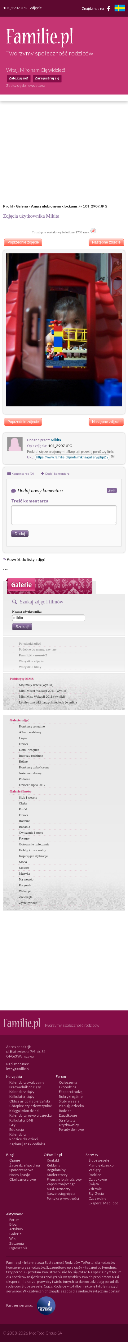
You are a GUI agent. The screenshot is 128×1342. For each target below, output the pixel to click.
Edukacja (16, 1129)
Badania (24, 826)
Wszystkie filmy (30, 667)
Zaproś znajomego (61, 1184)
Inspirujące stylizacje (33, 856)
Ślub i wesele (28, 797)
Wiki (12, 1238)
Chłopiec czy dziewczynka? (30, 1106)
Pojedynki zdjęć (30, 643)
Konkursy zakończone (34, 767)
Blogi (13, 1224)
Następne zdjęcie (106, 242)
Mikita (56, 439)
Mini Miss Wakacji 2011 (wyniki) (42, 696)
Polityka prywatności (63, 1198)
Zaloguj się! (18, 78)
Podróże (24, 779)
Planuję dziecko (71, 1106)
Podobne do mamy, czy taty (38, 649)
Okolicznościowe (22, 1179)
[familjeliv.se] (119, 9)
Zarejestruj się (47, 78)
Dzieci (23, 744)
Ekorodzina (68, 1087)
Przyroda (25, 885)
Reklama (53, 1165)
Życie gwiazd (28, 903)
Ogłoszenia (68, 1082)
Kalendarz (17, 1134)
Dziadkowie (68, 1115)
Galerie (15, 1234)
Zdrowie (95, 1189)
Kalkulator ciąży (21, 1096)
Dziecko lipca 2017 (32, 785)
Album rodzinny (30, 732)
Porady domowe (71, 1129)
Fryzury (24, 838)
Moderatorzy (57, 1175)
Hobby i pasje (19, 1175)
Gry (12, 1125)
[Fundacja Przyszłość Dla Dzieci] (44, 1305)
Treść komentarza (29, 500)
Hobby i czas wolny (32, 850)
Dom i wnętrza (29, 750)
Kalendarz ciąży (21, 1092)
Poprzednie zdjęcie (23, 242)
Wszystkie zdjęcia (31, 661)
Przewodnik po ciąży (25, 1087)
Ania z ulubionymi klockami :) (55, 206)
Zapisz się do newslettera (25, 85)
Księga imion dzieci (24, 1111)
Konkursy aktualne (32, 726)
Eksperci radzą (70, 1092)
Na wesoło (26, 879)
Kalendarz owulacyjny (26, 1082)
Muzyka (24, 873)
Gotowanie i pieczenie (34, 844)
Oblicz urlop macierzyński (29, 1101)
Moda (23, 862)
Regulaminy (56, 1170)
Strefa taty (67, 1120)
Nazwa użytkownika (27, 611)
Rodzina (24, 821)
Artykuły (16, 1229)
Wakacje (25, 891)
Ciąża (23, 738)
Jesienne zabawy (30, 773)
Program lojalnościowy (64, 1179)
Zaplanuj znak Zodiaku (27, 1144)
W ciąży (95, 1170)
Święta (94, 1184)
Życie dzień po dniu (24, 1165)
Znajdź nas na (97, 8)
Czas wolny (97, 1198)
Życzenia (16, 1243)
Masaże (24, 867)
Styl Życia (96, 1193)
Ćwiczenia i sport (31, 832)
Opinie (14, 1160)
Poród (23, 809)
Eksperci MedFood (103, 1203)
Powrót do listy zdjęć (26, 559)
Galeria (22, 206)
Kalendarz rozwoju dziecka (30, 1115)
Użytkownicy (69, 1125)
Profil (8, 206)
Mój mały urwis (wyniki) (36, 685)
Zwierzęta (26, 897)
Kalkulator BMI (21, 1120)
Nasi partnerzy (58, 1189)
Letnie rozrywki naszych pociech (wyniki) (48, 702)
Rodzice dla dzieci (23, 1139)
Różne (23, 761)
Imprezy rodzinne (31, 755)
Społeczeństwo (21, 1170)
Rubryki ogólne (71, 1096)
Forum (14, 1220)
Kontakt (53, 1160)
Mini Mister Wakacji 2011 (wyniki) (43, 690)
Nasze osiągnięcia (61, 1193)
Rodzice (65, 1111)
